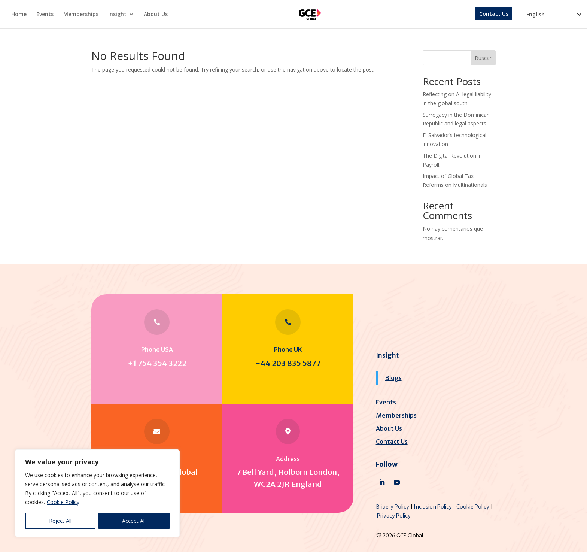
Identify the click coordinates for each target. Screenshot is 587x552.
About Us (156, 15)
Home (19, 15)
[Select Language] (553, 19)
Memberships (80, 15)
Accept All (134, 520)
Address (288, 458)
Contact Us (493, 14)
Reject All (60, 520)
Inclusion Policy (433, 506)
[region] (97, 493)
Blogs (393, 378)
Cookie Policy (63, 502)
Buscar (483, 57)
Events (45, 15)
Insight (117, 15)
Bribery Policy (392, 506)
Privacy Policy (394, 515)
